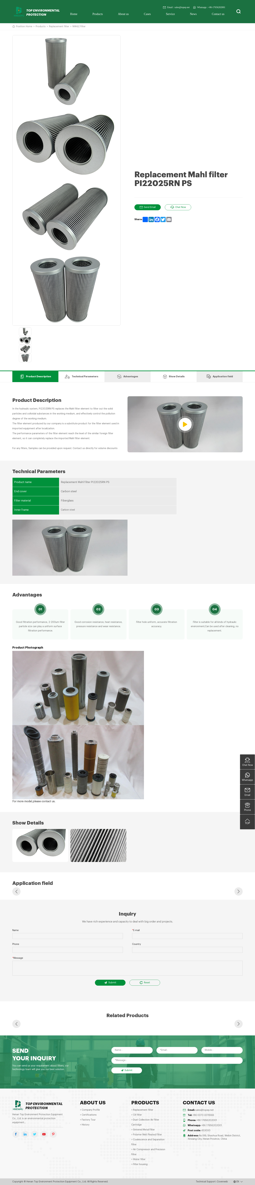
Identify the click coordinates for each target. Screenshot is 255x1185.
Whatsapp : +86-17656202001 (209, 7)
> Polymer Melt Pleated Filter (146, 1135)
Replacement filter (59, 26)
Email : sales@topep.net (176, 7)
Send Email (148, 207)
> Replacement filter (142, 1110)
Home (73, 14)
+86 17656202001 (206, 1120)
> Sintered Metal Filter (143, 1130)
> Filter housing (139, 1164)
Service (170, 14)
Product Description (35, 376)
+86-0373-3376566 (203, 1115)
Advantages (127, 376)
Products (97, 14)
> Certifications (88, 1115)
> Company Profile (90, 1110)
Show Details (174, 376)
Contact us (218, 14)
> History (84, 1125)
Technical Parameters (81, 376)
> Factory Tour (88, 1120)
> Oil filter (136, 1115)
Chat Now (178, 207)
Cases (147, 14)
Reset (145, 982)
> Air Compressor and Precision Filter (148, 1152)
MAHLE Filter (79, 26)
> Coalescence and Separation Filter (148, 1142)
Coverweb (222, 1182)
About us (123, 14)
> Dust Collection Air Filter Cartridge (145, 1122)
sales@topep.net (204, 1110)
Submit (110, 982)
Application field (219, 376)
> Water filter (138, 1159)
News (193, 14)
